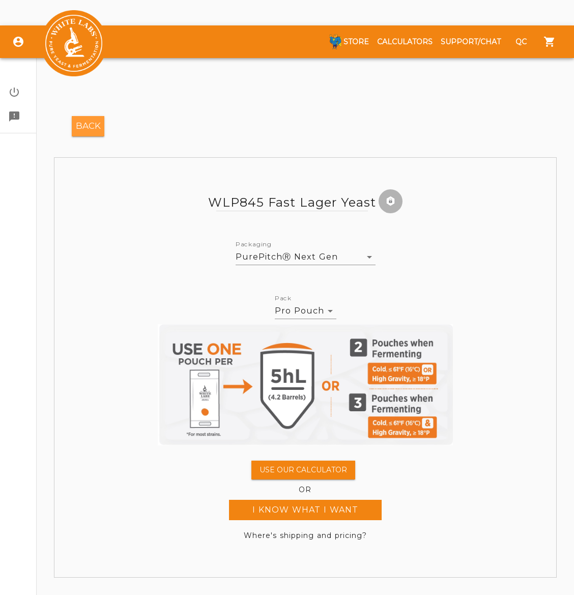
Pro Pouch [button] (299, 311)
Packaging (254, 244)
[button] (18, 92)
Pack (283, 298)
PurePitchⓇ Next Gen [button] (287, 257)
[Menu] (549, 42)
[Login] (18, 42)
